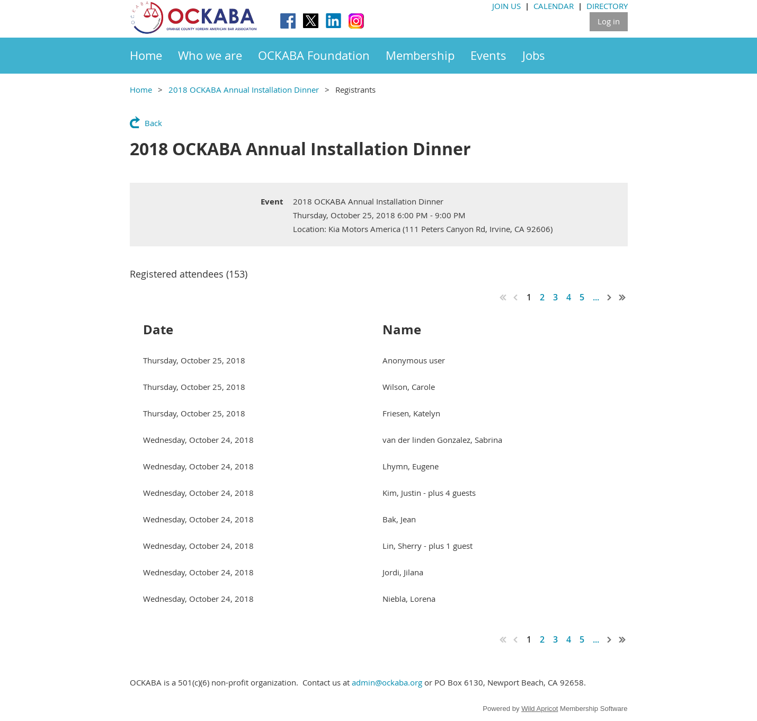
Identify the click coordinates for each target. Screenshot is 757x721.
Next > (609, 297)
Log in (609, 21)
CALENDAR (553, 6)
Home (141, 89)
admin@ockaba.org (387, 682)
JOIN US (506, 6)
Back (153, 123)
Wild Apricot (539, 709)
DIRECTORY (607, 6)
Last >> (622, 297)
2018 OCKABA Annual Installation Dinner (243, 89)
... (596, 297)
